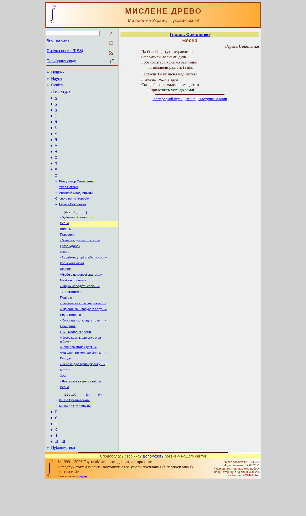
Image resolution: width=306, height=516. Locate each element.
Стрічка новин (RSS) (65, 51)
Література (61, 94)
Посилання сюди (61, 61)
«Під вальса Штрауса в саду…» (83, 332)
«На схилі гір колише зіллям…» (83, 379)
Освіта (57, 87)
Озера (64, 270)
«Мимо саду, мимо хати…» (80, 258)
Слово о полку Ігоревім (72, 213)
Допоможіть (153, 492)
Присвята (67, 251)
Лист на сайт (58, 40)
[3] (88, 424)
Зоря (63, 404)
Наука (56, 80)
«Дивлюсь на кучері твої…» (80, 410)
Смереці (81, 512)
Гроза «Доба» (70, 264)
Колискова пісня (72, 282)
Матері (65, 398)
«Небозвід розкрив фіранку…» (82, 392)
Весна (64, 239)
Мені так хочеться (73, 301)
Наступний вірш (212, 99)
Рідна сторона (70, 338)
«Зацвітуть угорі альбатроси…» (83, 276)
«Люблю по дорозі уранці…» (81, 295)
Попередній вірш (168, 99)
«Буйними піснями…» (76, 233)
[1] (88, 227)
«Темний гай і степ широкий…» (83, 326)
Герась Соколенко (72, 219)
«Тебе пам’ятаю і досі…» (78, 373)
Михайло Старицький (75, 436)
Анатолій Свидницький (76, 207)
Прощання (68, 351)
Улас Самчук (68, 201)
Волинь (65, 245)
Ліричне (65, 289)
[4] (100, 424)
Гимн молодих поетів (75, 357)
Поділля (66, 320)
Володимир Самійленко (76, 194)
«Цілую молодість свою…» (80, 307)
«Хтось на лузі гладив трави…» (83, 345)
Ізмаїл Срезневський (74, 430)
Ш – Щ (60, 476)
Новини (58, 73)
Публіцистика (63, 483)
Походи (65, 385)
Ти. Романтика (70, 314)
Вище (191, 99)
